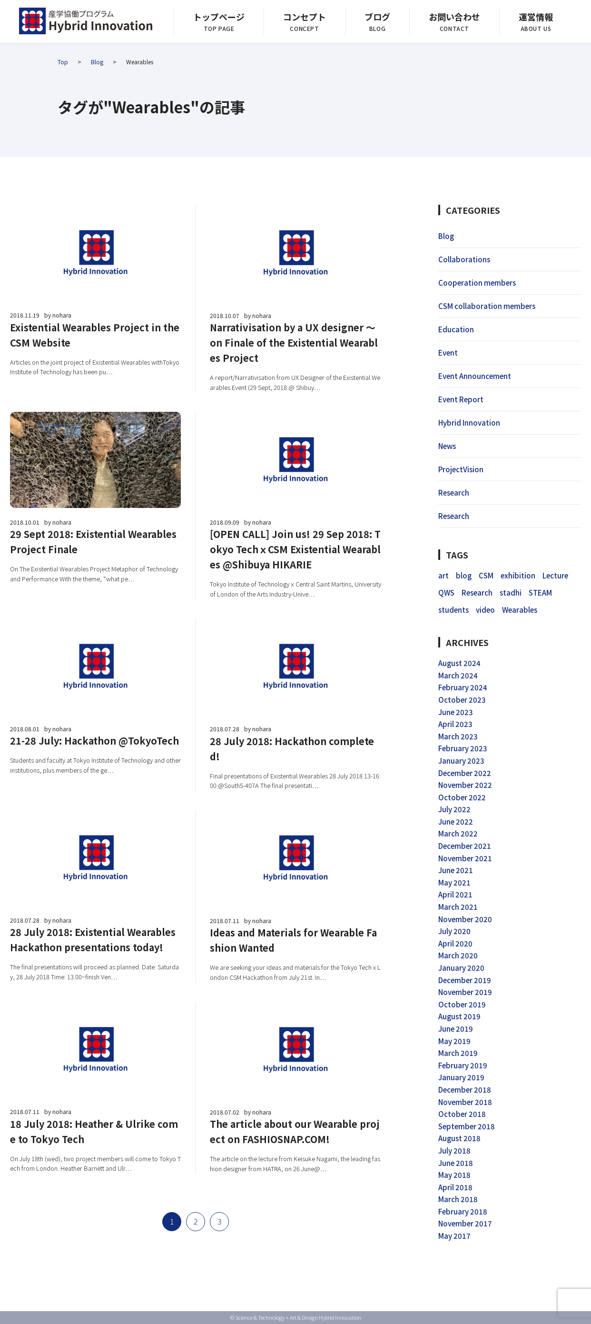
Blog (97, 62)
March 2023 (458, 736)
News (447, 446)
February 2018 (462, 1211)
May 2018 (454, 1175)
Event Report (460, 399)
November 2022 (465, 785)
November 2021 (465, 858)
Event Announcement (474, 376)
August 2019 (459, 1016)
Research (453, 493)
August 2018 (459, 1138)
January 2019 (461, 1077)
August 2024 (459, 663)
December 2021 (464, 846)
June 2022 (455, 821)
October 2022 (462, 797)
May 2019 (454, 1041)
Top (63, 62)
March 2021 (458, 907)
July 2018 (454, 1150)
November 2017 (465, 1223)
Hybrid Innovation (469, 423)
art (443, 575)
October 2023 (462, 700)
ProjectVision (460, 469)
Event (448, 353)
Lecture (555, 575)
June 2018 (455, 1163)
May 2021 (454, 882)
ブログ (377, 16)
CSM (486, 575)
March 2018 (458, 1199)
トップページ (219, 16)
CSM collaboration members (486, 306)
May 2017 (454, 1236)
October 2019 (462, 1004)
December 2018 (464, 1090)
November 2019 (465, 992)
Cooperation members (477, 283)
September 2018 (466, 1126)
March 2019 (458, 1053)
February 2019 (462, 1065)
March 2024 (458, 675)
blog (464, 575)
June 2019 (455, 1029)
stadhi (511, 592)
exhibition (518, 575)
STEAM (540, 592)
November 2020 (465, 919)
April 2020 (455, 943)
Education (456, 329)
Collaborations (464, 259)
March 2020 (458, 955)
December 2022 (464, 773)
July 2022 (454, 809)
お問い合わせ (454, 16)
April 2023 (455, 724)
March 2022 (458, 833)
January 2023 (461, 761)
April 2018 (455, 1187)
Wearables (519, 610)
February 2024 (462, 687)
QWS (446, 592)
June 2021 (455, 870)
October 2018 (462, 1114)
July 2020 (454, 931)
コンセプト (304, 16)
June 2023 (455, 712)
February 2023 (462, 748)
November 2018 (465, 1102)
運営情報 (536, 16)
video (485, 610)
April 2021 (455, 894)
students (453, 610)
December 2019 (464, 980)
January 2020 (461, 968)
